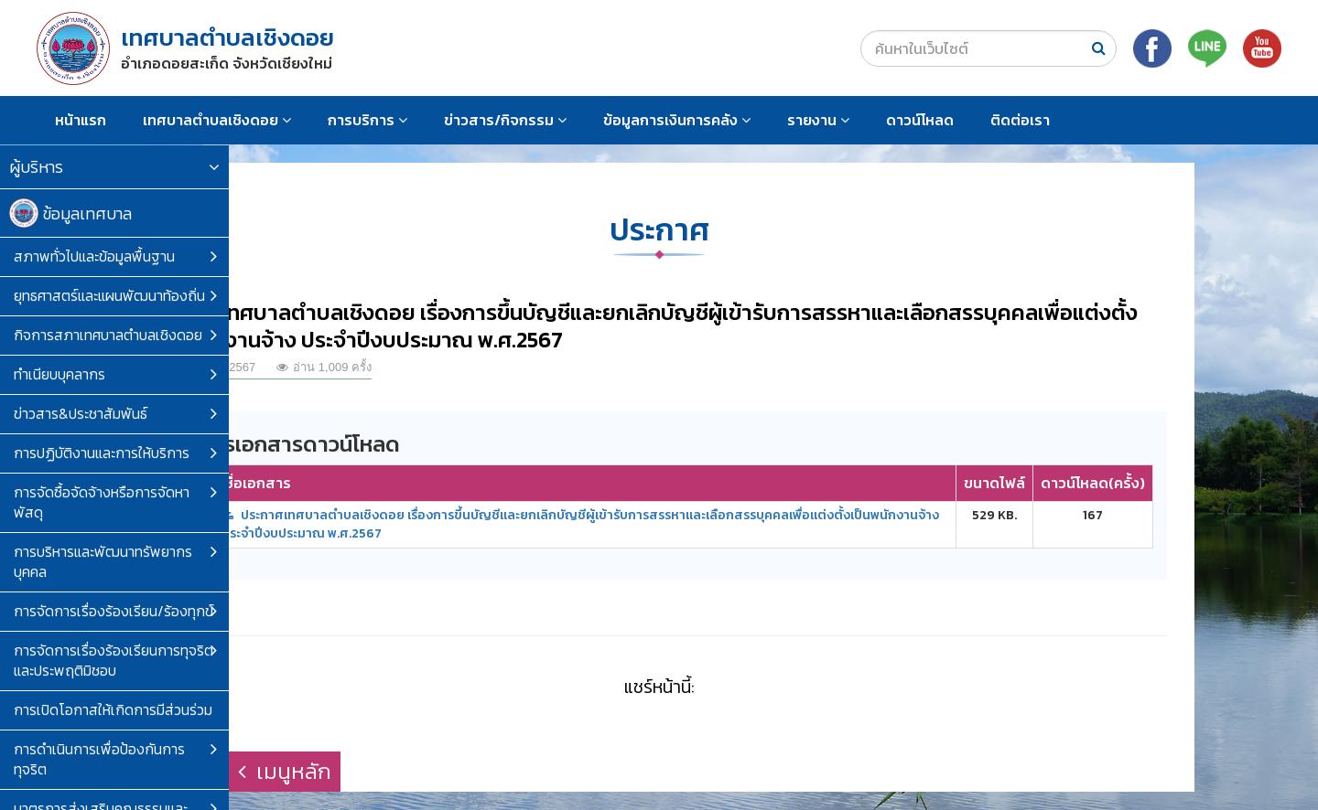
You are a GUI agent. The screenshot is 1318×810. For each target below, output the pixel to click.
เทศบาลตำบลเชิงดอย (217, 120)
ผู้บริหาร (114, 167)
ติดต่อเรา (1020, 120)
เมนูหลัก (284, 771)
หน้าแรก (80, 120)
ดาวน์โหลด (920, 120)
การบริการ (367, 120)
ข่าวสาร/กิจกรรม (505, 120)
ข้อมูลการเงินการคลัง (677, 120)
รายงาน (818, 120)
